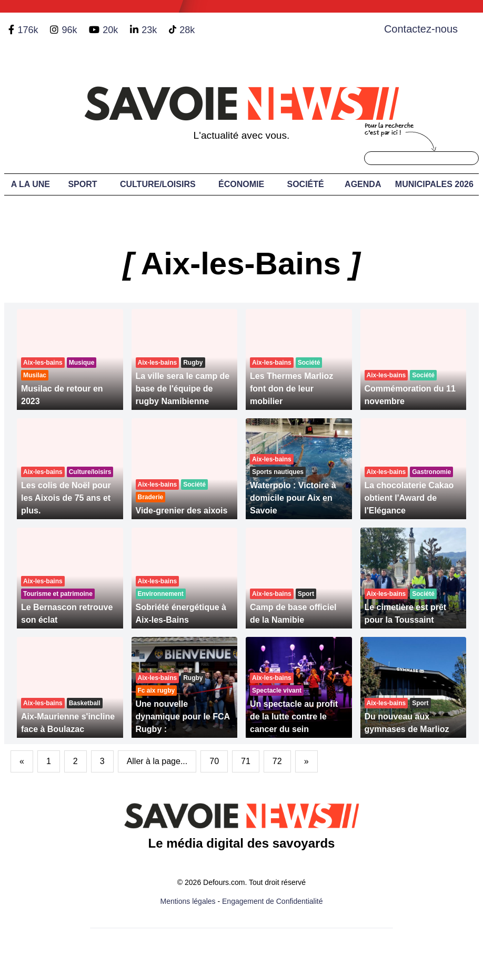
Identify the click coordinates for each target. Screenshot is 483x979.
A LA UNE (30, 184)
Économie (241, 184)
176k (27, 30)
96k (69, 30)
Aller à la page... (157, 761)
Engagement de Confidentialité (272, 901)
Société (305, 184)
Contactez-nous (421, 29)
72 (277, 761)
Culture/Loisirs (158, 184)
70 (214, 761)
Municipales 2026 (434, 184)
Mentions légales (188, 901)
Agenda (363, 184)
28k (187, 30)
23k (149, 30)
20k (110, 30)
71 (245, 761)
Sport (82, 184)
